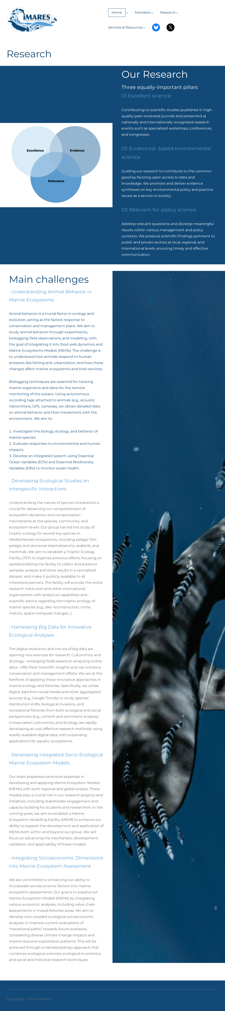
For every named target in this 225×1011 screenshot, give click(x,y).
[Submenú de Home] (127, 13)
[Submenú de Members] (152, 13)
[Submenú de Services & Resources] (144, 27)
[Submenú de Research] (177, 13)
